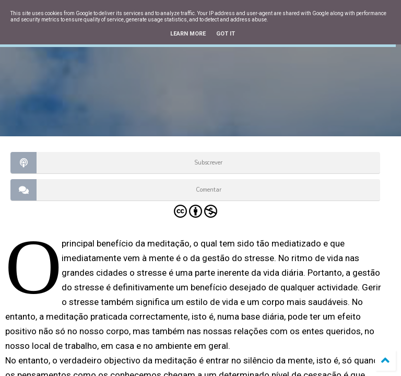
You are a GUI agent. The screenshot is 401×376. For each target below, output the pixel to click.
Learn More (188, 33)
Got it (225, 33)
